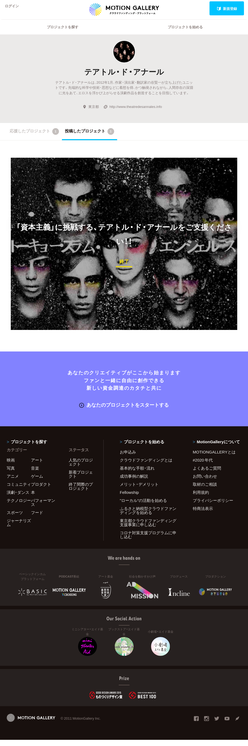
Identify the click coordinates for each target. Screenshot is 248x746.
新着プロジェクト (81, 480)
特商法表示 (203, 515)
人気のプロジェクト (81, 468)
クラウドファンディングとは (146, 466)
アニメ (13, 482)
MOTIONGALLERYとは (214, 458)
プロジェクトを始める (185, 33)
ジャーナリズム (19, 529)
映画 (11, 466)
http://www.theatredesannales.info (132, 113)
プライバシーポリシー (213, 506)
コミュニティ (19, 490)
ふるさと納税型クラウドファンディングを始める (148, 517)
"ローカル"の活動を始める (143, 506)
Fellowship (129, 498)
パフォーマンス (43, 508)
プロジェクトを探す (62, 33)
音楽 (35, 474)
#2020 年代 (203, 466)
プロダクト (41, 490)
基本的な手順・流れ (137, 474)
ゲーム (37, 482)
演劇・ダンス (18, 498)
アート (37, 466)
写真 (11, 474)
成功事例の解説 (134, 482)
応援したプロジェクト (34, 138)
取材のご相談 (205, 490)
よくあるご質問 (207, 474)
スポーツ (15, 519)
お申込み (128, 458)
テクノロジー (19, 506)
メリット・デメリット (139, 490)
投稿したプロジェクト (89, 138)
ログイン (15, 8)
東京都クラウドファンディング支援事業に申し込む (148, 529)
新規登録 (226, 8)
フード (37, 519)
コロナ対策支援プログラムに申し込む (148, 541)
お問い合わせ (205, 482)
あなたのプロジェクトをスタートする (124, 411)
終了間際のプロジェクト (81, 492)
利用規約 (201, 498)
